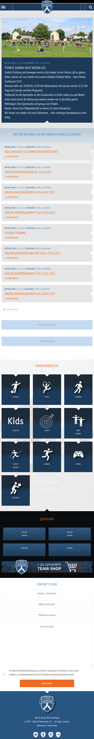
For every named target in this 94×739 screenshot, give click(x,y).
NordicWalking (16, 457)
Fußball (16, 390)
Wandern (78, 390)
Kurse (47, 390)
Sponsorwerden (70, 534)
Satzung (70, 549)
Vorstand (24, 549)
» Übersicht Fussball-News (47, 325)
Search (90, 7)
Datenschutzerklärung (28, 670)
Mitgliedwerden (24, 534)
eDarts (47, 424)
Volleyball (16, 491)
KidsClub (16, 424)
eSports (78, 457)
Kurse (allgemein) (42, 63)
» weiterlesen (11, 156)
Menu (3, 6)
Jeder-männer (78, 424)
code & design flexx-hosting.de (47, 717)
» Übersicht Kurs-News (47, 341)
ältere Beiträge (10, 309)
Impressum (41, 725)
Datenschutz (52, 725)
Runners (47, 457)
